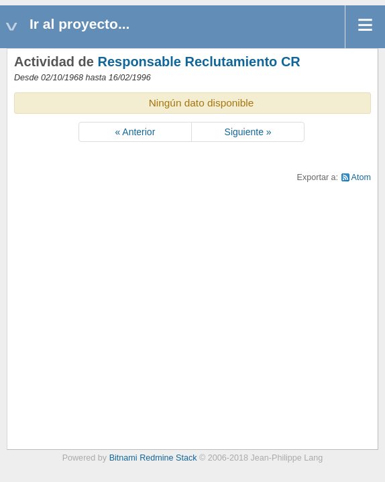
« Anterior (135, 132)
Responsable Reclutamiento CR (198, 61)
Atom (361, 177)
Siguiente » (248, 132)
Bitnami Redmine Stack (153, 458)
